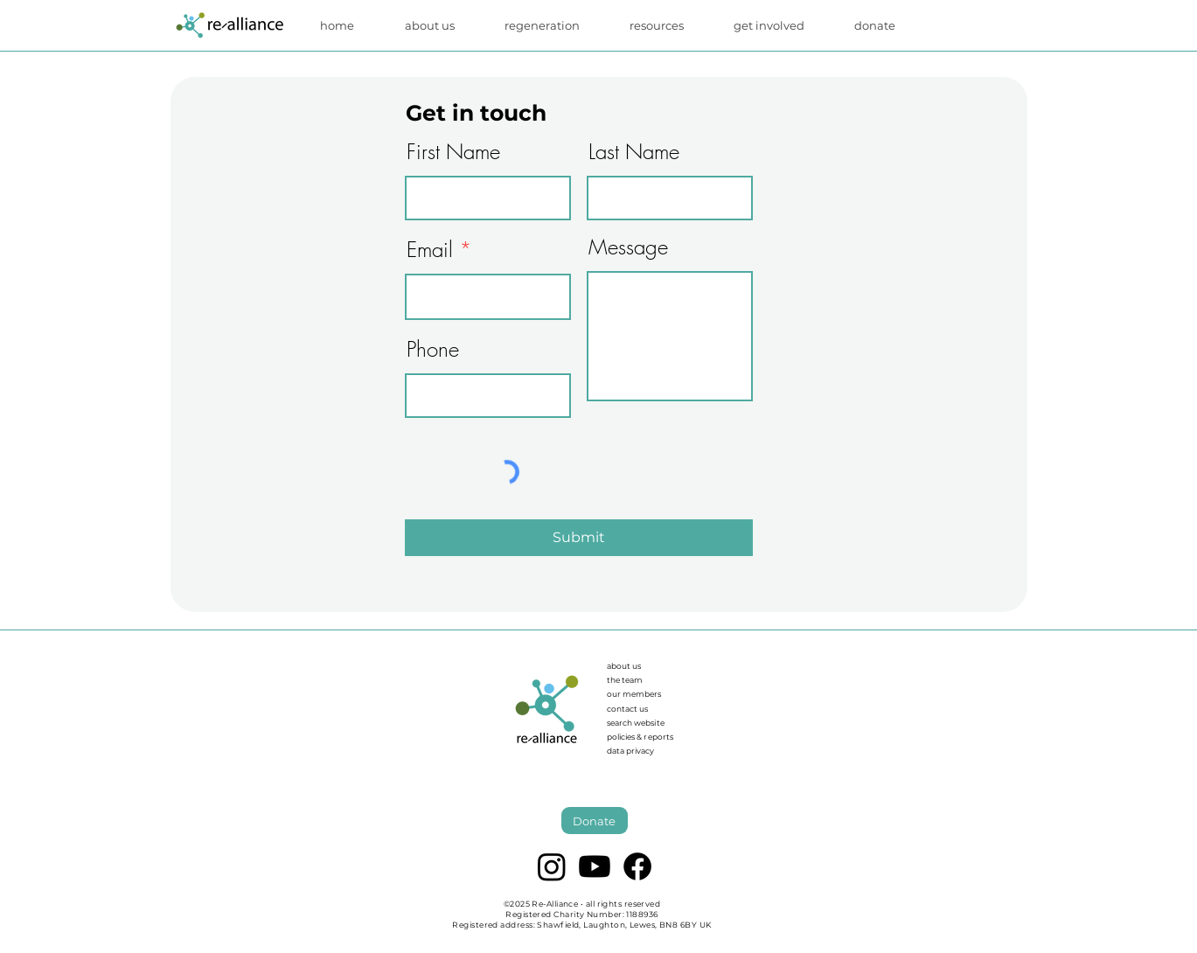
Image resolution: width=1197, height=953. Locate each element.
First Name (453, 151)
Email (430, 249)
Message (628, 246)
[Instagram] (551, 866)
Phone (433, 348)
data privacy (630, 750)
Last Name (633, 151)
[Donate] (594, 820)
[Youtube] (594, 866)
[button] (668, 25)
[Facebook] (637, 866)
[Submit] (579, 537)
